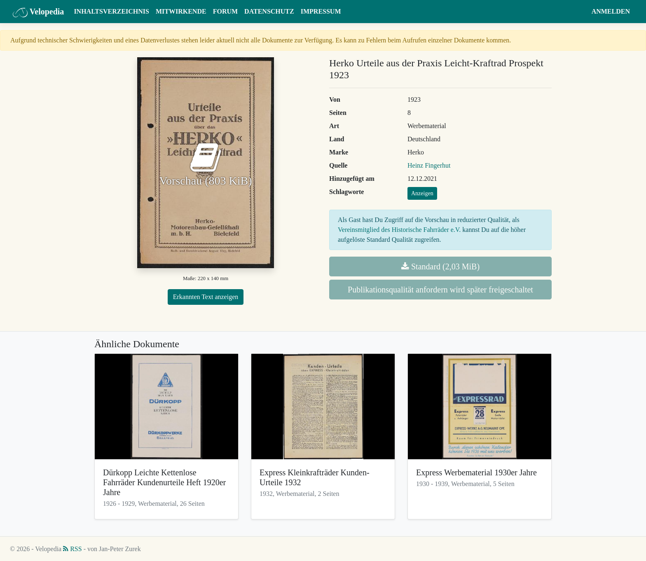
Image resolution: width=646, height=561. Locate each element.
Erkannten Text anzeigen (206, 296)
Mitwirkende (181, 11)
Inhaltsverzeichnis (111, 11)
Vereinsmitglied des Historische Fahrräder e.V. (399, 229)
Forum (225, 11)
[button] (580, 11)
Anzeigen (422, 193)
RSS (72, 548)
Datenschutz (269, 11)
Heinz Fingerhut (428, 165)
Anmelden (611, 11)
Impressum (321, 11)
